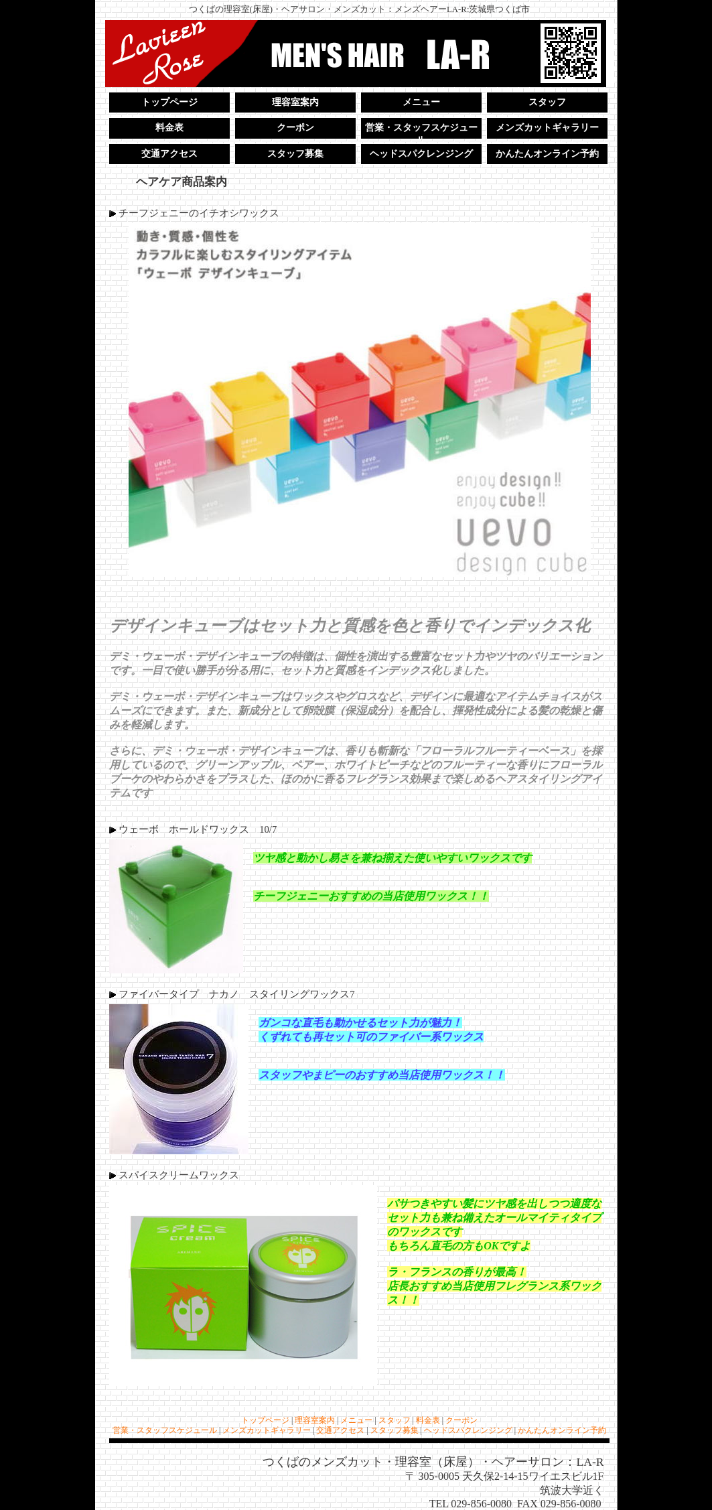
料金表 (169, 128)
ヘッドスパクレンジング (421, 154)
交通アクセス (169, 154)
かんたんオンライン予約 (547, 154)
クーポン (295, 128)
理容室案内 (295, 102)
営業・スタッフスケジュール (421, 131)
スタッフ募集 (295, 154)
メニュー (421, 102)
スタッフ (547, 102)
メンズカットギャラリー (547, 128)
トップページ (169, 102)
